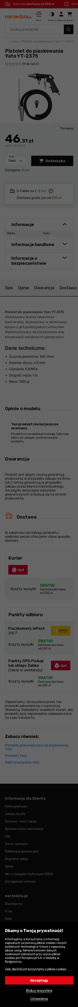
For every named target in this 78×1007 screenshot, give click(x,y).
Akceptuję (39, 980)
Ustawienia (39, 999)
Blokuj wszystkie (39, 991)
